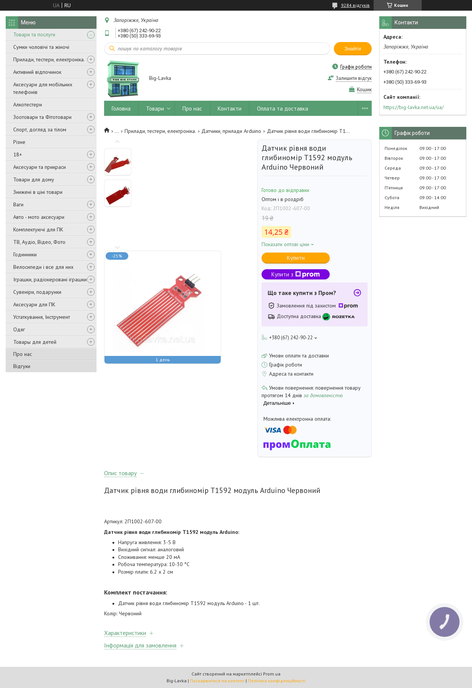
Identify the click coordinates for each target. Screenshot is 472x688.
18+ (17, 154)
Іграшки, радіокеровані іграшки (50, 279)
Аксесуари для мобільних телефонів (42, 88)
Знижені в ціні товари (37, 192)
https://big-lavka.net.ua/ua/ (413, 107)
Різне (19, 142)
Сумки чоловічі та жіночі (41, 47)
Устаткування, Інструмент (41, 317)
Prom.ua (271, 674)
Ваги (18, 204)
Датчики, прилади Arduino (231, 131)
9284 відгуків (355, 5)
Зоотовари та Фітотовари (42, 117)
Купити (296, 257)
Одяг (19, 329)
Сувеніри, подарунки (37, 292)
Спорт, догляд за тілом (39, 129)
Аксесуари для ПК (34, 304)
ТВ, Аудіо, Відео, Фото (39, 242)
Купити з (295, 274)
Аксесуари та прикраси (39, 167)
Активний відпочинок (37, 72)
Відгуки (21, 366)
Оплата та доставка (282, 108)
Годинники (25, 254)
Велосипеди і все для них (43, 267)
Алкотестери (27, 104)
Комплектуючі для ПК (38, 229)
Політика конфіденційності (276, 680)
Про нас (22, 354)
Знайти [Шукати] (352, 48)
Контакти (229, 108)
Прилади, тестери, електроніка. (49, 59)
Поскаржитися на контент (217, 680)
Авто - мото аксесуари (38, 217)
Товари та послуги (34, 34)
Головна (121, 108)
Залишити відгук (354, 78)
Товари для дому (33, 179)
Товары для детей (34, 342)
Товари (155, 108)
